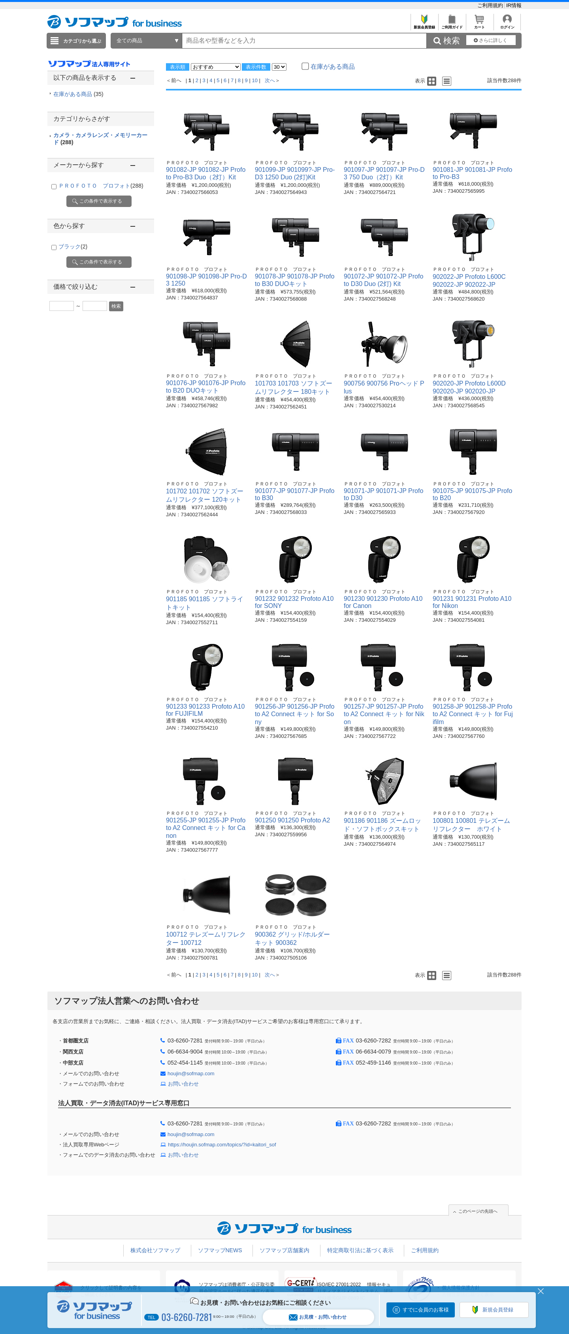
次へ (270, 80)
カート (479, 25)
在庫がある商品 (78, 94)
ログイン (507, 25)
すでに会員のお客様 (426, 1310)
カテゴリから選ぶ (82, 41)
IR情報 (514, 5)
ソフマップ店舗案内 (284, 1250)
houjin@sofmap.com (191, 1073)
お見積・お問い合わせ (318, 1317)
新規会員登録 (424, 25)
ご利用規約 (491, 5)
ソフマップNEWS (220, 1250)
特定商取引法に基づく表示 (360, 1250)
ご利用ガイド (452, 25)
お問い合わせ (183, 1084)
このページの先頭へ (477, 1211)
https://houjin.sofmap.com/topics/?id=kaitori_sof (222, 1145)
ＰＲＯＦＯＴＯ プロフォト (100, 186)
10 (254, 80)
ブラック (72, 246)
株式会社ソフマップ (155, 1250)
